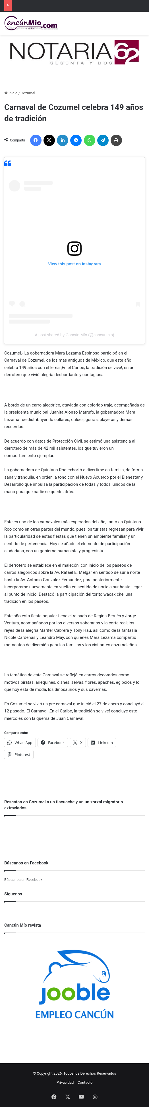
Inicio (10, 93)
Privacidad (65, 1082)
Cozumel (28, 93)
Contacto (85, 1082)
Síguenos (13, 894)
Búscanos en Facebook (23, 879)
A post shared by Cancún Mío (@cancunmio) (74, 335)
